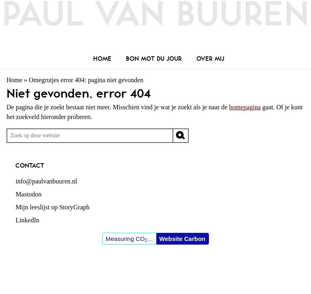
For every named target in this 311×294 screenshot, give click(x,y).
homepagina (245, 107)
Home (14, 80)
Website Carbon (182, 238)
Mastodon (28, 194)
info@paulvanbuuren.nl (46, 181)
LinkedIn (27, 220)
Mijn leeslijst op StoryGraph (52, 207)
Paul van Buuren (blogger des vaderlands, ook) (155, 26)
